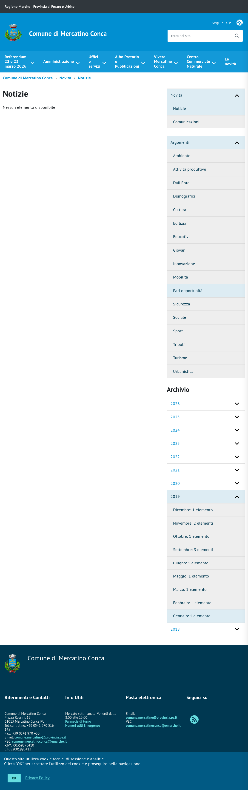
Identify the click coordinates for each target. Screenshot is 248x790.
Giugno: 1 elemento (190, 563)
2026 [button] (175, 403)
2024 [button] (175, 430)
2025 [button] (175, 416)
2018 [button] (175, 629)
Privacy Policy (37, 777)
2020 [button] (175, 483)
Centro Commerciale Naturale (198, 61)
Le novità (230, 61)
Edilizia (179, 223)
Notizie (84, 77)
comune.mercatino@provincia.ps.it (40, 737)
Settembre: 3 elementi (193, 549)
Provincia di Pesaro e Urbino (53, 6)
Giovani (180, 250)
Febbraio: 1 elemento (192, 602)
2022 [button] (175, 456)
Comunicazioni (186, 121)
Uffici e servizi (94, 61)
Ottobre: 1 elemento (191, 536)
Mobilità (180, 277)
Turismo (180, 357)
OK (14, 778)
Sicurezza (181, 304)
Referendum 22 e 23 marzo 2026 (15, 61)
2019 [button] (175, 496)
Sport (178, 330)
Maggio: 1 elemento (191, 576)
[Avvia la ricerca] (237, 36)
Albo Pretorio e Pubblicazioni (127, 61)
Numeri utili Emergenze (82, 725)
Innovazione (184, 263)
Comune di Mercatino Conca (68, 33)
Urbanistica (183, 371)
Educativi (181, 236)
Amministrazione (58, 61)
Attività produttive (189, 169)
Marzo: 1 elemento (190, 589)
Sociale (179, 317)
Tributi (179, 344)
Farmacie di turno (78, 721)
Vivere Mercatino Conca (163, 61)
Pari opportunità (187, 290)
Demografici (184, 196)
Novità (65, 77)
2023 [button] (175, 443)
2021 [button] (175, 470)
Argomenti (208, 142)
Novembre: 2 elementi (193, 523)
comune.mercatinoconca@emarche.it (39, 741)
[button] (237, 95)
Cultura (179, 209)
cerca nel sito (181, 36)
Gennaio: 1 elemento (192, 615)
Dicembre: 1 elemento (193, 509)
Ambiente (181, 155)
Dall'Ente (181, 182)
